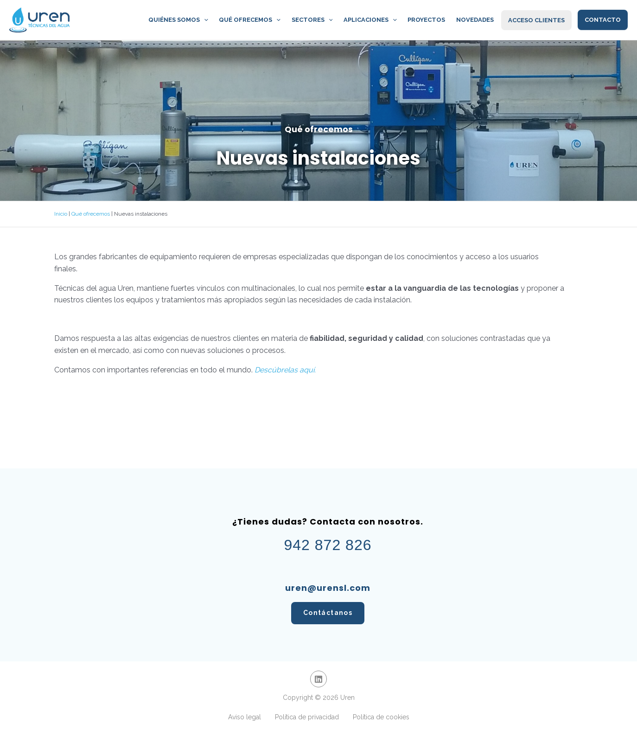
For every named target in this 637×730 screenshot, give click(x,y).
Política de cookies (381, 717)
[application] (218, 19)
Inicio (60, 214)
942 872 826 (328, 545)
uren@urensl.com (327, 588)
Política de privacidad (307, 717)
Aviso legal (244, 717)
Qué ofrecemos (90, 214)
